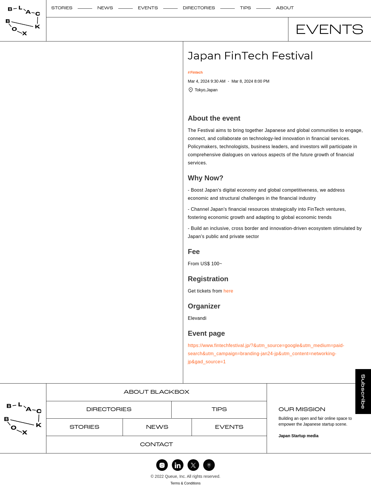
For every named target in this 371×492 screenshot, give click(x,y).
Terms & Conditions (185, 483)
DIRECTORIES (199, 8)
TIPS (245, 8)
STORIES (61, 8)
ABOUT (285, 8)
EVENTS (148, 8)
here (228, 290)
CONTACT (156, 445)
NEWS (105, 8)
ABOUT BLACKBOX (156, 392)
